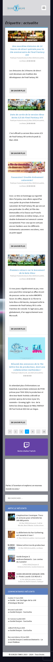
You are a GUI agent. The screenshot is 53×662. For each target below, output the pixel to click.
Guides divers (39, 525)
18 (44, 431)
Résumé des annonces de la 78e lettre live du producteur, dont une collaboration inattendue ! (27, 366)
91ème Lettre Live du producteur (30, 545)
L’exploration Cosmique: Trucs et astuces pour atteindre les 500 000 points (29, 518)
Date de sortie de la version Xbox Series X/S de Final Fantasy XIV (27, 116)
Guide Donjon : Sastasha (21, 612)
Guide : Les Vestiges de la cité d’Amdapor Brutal (22, 601)
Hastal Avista (22, 58)
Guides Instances (38, 567)
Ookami (21, 373)
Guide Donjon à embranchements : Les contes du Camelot (29, 559)
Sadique (40, 581)
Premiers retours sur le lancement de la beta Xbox (27, 271)
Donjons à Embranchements (28, 565)
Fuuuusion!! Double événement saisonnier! (27, 179)
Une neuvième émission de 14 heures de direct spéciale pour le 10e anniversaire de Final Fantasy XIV (27, 50)
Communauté (40, 538)
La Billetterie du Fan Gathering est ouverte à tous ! (29, 533)
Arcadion (32, 579)
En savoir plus (18, 90)
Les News (22, 61)
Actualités (40, 58)
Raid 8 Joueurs (31, 581)
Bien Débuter (28, 525)
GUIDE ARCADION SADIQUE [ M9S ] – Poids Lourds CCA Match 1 (30, 575)
